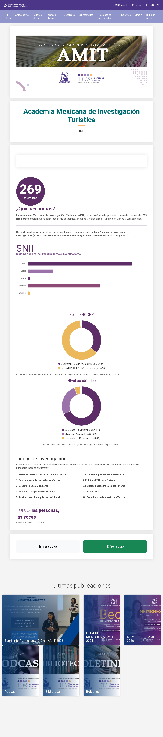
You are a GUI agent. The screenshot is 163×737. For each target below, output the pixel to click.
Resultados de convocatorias (98, 18)
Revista (139, 15)
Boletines (113, 15)
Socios (136, 5)
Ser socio (115, 550)
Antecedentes (22, 15)
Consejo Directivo (50, 17)
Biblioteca (127, 15)
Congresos (63, 15)
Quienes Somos (37, 17)
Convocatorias (80, 15)
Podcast (151, 15)
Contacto (121, 5)
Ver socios (48, 550)
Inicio (8, 17)
